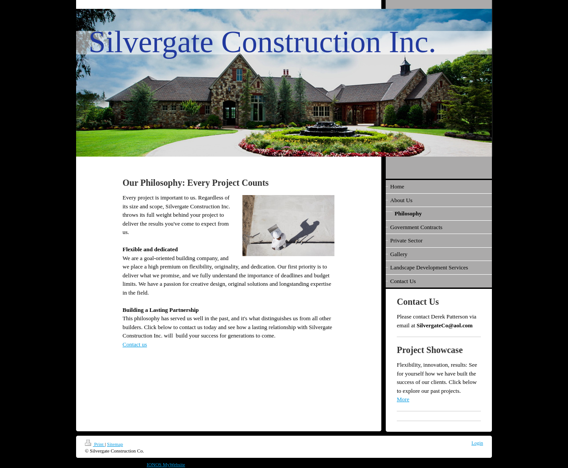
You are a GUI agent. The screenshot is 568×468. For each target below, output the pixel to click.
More (403, 399)
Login (477, 442)
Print (95, 444)
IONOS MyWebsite (166, 464)
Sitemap (115, 444)
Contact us (135, 344)
